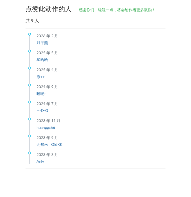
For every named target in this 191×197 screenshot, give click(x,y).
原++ (40, 76)
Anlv (40, 161)
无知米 (42, 144)
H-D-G (42, 110)
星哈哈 (42, 59)
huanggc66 (45, 127)
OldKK (57, 144)
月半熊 (42, 42)
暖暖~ (41, 93)
